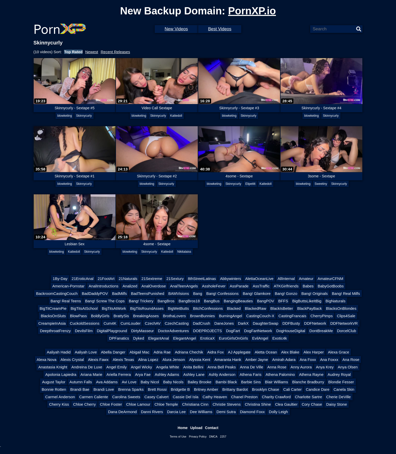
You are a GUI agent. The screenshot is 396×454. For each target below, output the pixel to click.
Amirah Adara (283, 359)
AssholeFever (214, 286)
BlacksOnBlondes (341, 308)
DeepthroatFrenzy (55, 331)
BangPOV (265, 301)
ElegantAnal (158, 338)
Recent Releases (115, 52)
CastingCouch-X (260, 316)
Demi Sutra (226, 412)
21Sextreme (151, 278)
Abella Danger (113, 352)
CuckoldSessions (85, 323)
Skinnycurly (84, 115)
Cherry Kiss (59, 404)
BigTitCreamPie (53, 308)
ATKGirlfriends (286, 286)
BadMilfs (119, 293)
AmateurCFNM (330, 278)
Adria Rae (162, 352)
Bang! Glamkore (257, 293)
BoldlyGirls (100, 316)
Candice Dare (317, 389)
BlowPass (78, 316)
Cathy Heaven (215, 397)
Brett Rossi (157, 389)
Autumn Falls (80, 382)
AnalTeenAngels (184, 286)
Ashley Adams (167, 374)
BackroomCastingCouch (57, 293)
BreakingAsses (146, 316)
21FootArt (106, 278)
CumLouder (131, 323)
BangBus (212, 301)
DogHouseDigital (290, 331)
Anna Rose (276, 367)
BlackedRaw (255, 308)
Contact (211, 428)
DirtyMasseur (142, 331)
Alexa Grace (338, 352)
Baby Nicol (150, 382)
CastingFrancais (292, 316)
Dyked (138, 338)
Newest (91, 52)
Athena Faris (251, 374)
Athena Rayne (311, 374)
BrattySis (121, 316)
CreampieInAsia (52, 323)
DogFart (233, 331)
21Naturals (128, 278)
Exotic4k (279, 338)
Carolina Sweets (126, 397)
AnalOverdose (153, 286)
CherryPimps (321, 316)
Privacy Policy (197, 436)
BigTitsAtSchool (84, 308)
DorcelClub (346, 331)
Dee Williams (201, 412)
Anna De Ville (251, 367)
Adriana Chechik (189, 352)
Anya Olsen (348, 367)
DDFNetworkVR (344, 323)
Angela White (167, 367)
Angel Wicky (141, 367)
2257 (223, 436)
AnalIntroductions (104, 286)
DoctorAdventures (173, 331)
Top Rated (73, 52)
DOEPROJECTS (207, 331)
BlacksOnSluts (53, 316)
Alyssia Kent (199, 359)
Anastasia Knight (52, 367)
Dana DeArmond (122, 412)
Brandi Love (103, 389)
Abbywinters (230, 278)
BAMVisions (178, 293)
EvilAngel (260, 338)
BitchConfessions (208, 308)
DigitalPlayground (112, 331)
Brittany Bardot (235, 389)
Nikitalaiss (184, 251)
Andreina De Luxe (86, 367)
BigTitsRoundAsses (147, 308)
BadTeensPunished (147, 293)
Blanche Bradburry (308, 382)
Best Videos (219, 28)
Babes (308, 286)
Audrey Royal (339, 374)
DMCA (213, 436)
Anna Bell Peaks (222, 367)
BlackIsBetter (281, 308)
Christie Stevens (227, 404)
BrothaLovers (174, 316)
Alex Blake (290, 352)
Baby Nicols (173, 382)
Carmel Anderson (60, 397)
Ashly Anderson (222, 374)
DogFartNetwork (258, 331)
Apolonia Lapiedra (60, 374)
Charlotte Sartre (308, 397)
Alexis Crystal (72, 359)
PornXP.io (252, 10)
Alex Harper (313, 352)
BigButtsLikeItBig (306, 301)
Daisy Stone (336, 404)
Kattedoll (176, 115)
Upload (196, 428)
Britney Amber (206, 389)
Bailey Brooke (200, 382)
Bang (197, 293)
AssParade (239, 286)
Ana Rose (351, 359)
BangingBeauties (238, 301)
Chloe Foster (111, 404)
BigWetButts (178, 308)
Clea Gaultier (286, 404)
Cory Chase (312, 404)
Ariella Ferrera (118, 374)
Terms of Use (178, 436)
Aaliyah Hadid (59, 352)
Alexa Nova (47, 359)
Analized (130, 286)
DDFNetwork (315, 323)
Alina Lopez (148, 359)
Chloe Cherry (84, 404)
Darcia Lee (176, 412)
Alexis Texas (123, 359)
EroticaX (207, 338)
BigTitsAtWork (114, 308)
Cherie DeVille (338, 397)
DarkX (243, 323)
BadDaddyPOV (95, 293)
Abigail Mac (140, 352)
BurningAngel (230, 316)
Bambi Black (226, 382)
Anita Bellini (193, 367)
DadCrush (201, 323)
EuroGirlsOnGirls (233, 338)
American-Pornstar (68, 286)
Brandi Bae (79, 389)
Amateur (306, 278)
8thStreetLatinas (202, 278)
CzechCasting (177, 323)
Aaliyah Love (86, 352)
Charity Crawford (276, 397)
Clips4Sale (346, 316)
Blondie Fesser (341, 382)
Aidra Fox (215, 352)
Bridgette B (180, 389)
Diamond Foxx (252, 412)
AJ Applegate (239, 352)
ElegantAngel (184, 338)
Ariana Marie (91, 374)
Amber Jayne (256, 359)
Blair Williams (276, 382)
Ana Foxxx (329, 359)
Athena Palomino (280, 374)
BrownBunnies (202, 316)
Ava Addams (107, 382)
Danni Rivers (152, 412)
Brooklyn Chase (265, 389)
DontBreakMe (321, 331)
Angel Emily (116, 367)
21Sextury (175, 278)
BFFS (283, 301)
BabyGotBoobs (331, 286)
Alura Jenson (174, 359)
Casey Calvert (156, 397)
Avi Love (129, 382)
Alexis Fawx (98, 359)
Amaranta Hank (227, 359)
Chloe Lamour (138, 404)
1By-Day (60, 278)
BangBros (166, 301)
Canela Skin (344, 389)
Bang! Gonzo (286, 293)
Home (183, 428)
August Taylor (53, 382)
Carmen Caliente (93, 397)
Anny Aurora (301, 367)
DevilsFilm (84, 331)
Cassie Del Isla (186, 397)
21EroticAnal (83, 278)
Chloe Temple (166, 404)
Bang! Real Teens (66, 301)
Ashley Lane (194, 374)
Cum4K (110, 323)
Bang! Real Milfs (346, 293)
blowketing (64, 115)
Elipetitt (250, 184)
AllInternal (286, 278)
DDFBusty (291, 323)
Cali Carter (292, 389)
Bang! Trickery (141, 301)
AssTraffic (261, 286)
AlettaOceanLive (259, 278)
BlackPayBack (309, 308)
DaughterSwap (265, 323)
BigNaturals (336, 301)
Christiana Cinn (195, 404)
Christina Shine (258, 404)
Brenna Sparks (130, 389)
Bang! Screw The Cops (105, 301)
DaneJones (224, 323)
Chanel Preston (244, 397)
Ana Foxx (308, 359)
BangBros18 (189, 301)
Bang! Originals (314, 293)
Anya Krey (325, 367)
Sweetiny (320, 184)
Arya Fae (143, 374)
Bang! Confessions (222, 293)
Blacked (234, 308)
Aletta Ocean (266, 352)
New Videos (176, 28)
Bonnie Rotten (54, 389)
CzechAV (152, 323)
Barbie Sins (251, 382)
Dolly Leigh (278, 412)
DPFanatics (119, 338)
